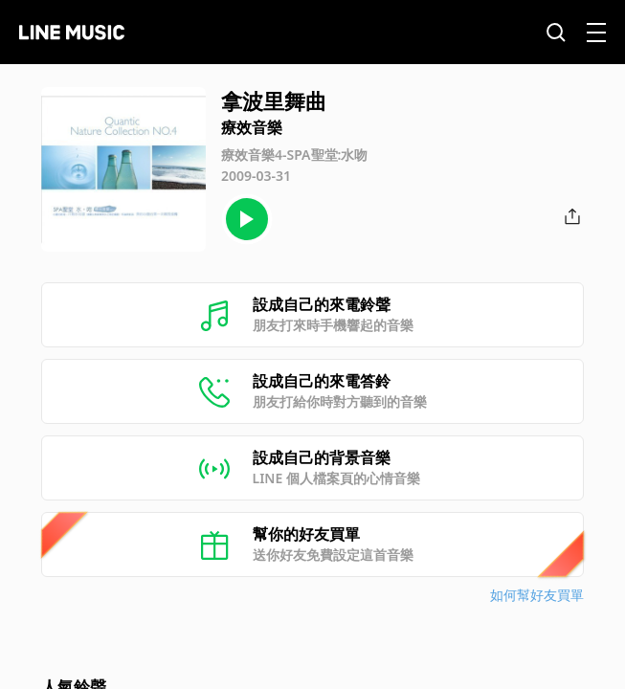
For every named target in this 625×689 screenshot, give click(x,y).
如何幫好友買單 (537, 595)
